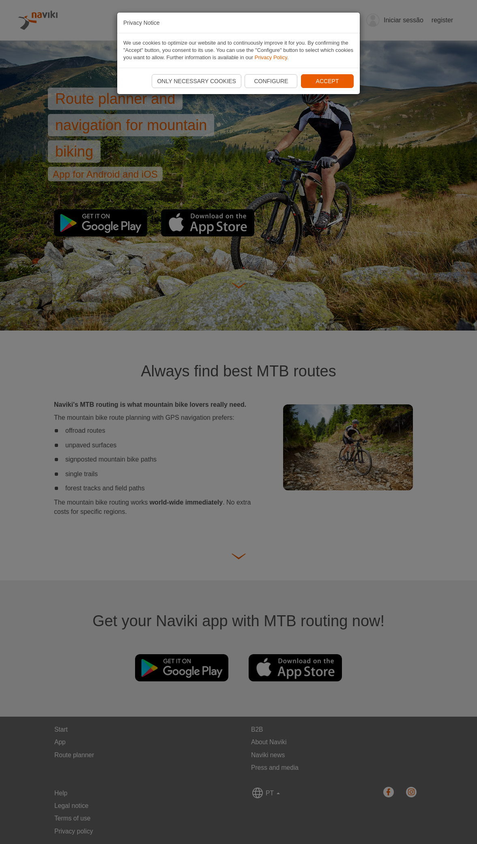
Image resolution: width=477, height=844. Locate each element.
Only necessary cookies (196, 81)
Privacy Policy (271, 57)
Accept (327, 81)
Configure (271, 81)
